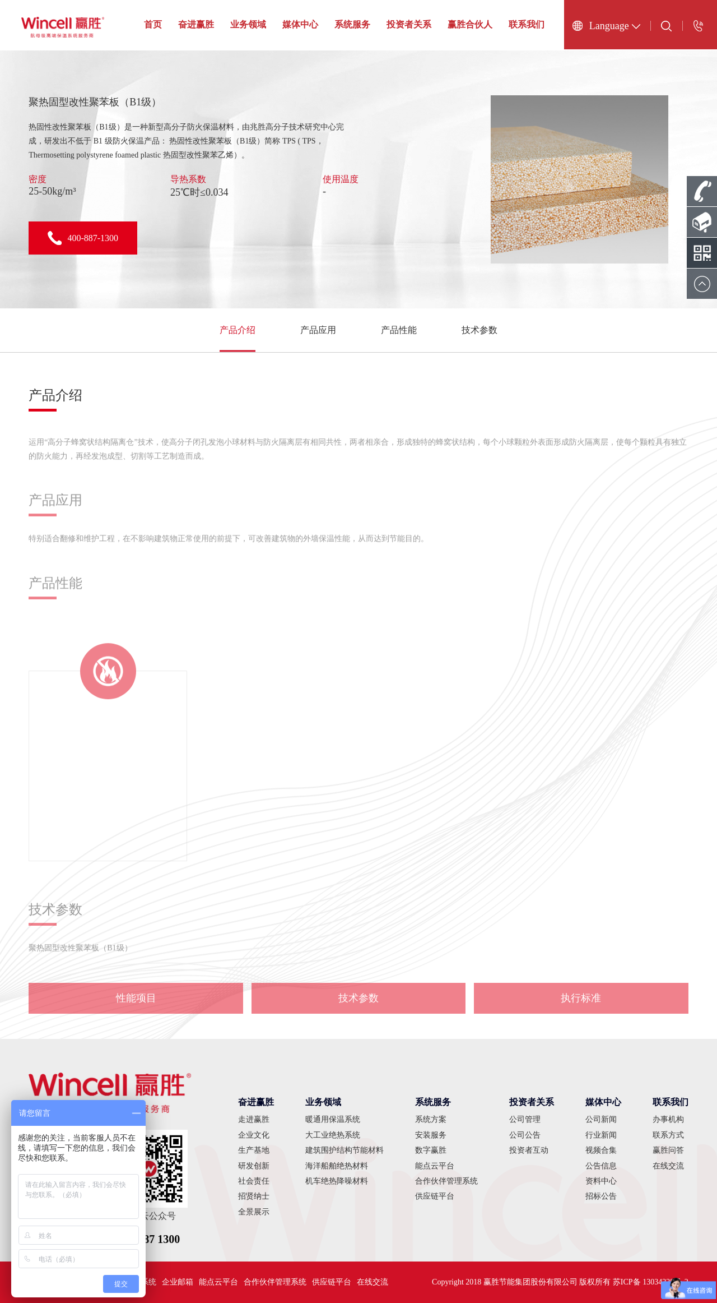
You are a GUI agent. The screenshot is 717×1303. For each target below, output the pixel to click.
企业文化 (253, 1135)
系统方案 (430, 1119)
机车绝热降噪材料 (336, 1181)
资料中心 (601, 1181)
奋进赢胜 (196, 24)
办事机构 (668, 1119)
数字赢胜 (430, 1150)
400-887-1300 (83, 238)
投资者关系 (409, 24)
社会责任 (253, 1181)
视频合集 (601, 1150)
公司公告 (525, 1135)
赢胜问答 (668, 1150)
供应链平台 (434, 1196)
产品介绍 (237, 330)
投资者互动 (528, 1150)
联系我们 (526, 24)
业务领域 (248, 24)
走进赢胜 (253, 1119)
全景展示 (253, 1212)
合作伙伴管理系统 (446, 1181)
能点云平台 (434, 1166)
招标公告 (601, 1196)
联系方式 (668, 1135)
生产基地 (253, 1150)
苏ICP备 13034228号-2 (650, 1282)
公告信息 (601, 1166)
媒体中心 (300, 24)
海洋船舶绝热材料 (336, 1166)
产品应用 (318, 330)
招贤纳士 (253, 1196)
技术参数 (479, 330)
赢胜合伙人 (470, 24)
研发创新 (253, 1166)
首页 (153, 24)
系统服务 (352, 24)
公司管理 (525, 1119)
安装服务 (430, 1135)
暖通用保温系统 (332, 1119)
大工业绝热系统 (332, 1135)
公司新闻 (601, 1119)
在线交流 (668, 1166)
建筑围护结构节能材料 (344, 1150)
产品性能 (399, 330)
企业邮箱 (177, 1282)
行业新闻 (601, 1135)
